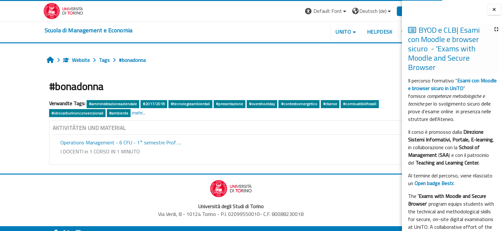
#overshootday (232, 104)
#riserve (300, 104)
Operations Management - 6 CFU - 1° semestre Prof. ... (90, 142)
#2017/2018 (124, 104)
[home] (59, 30)
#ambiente (88, 113)
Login (378, 11)
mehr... (108, 112)
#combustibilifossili (329, 104)
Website (46, 60)
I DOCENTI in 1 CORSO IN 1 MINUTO (70, 151)
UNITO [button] (313, 32)
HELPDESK (350, 32)
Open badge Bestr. (434, 183)
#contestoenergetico (269, 104)
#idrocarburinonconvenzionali (47, 113)
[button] (296, 11)
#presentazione (199, 104)
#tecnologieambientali (160, 104)
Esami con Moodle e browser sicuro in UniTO (452, 84)
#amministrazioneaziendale (83, 104)
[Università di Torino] (33, 10)
